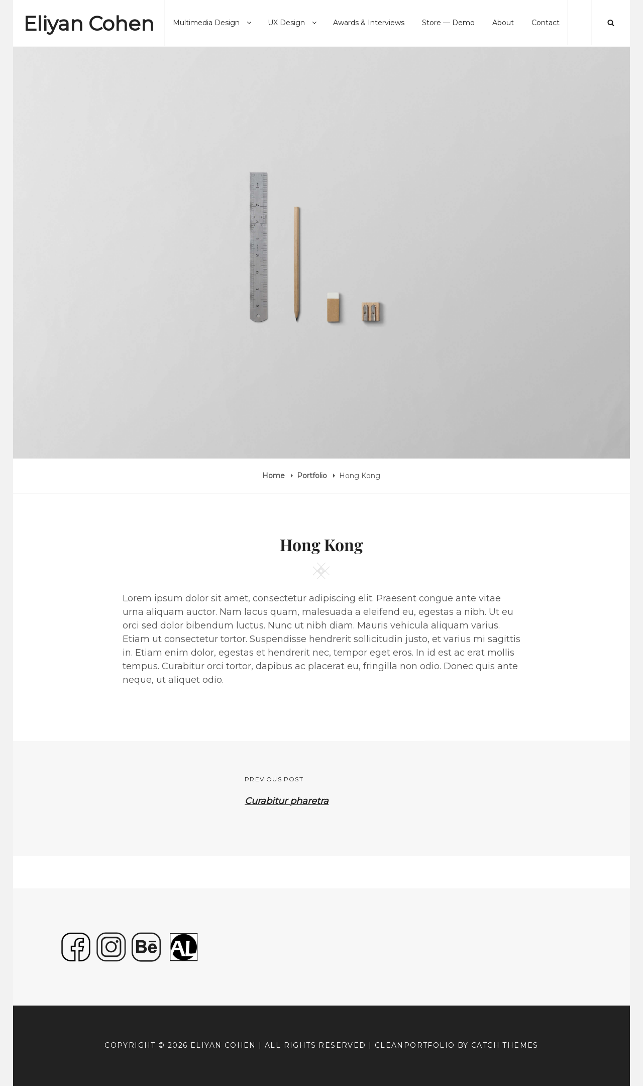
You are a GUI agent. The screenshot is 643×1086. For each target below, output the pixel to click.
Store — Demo (448, 22)
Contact (545, 22)
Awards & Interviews (368, 22)
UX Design (293, 22)
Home (274, 475)
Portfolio (313, 475)
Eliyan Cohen (88, 23)
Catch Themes (505, 1045)
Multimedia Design (213, 22)
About (503, 22)
